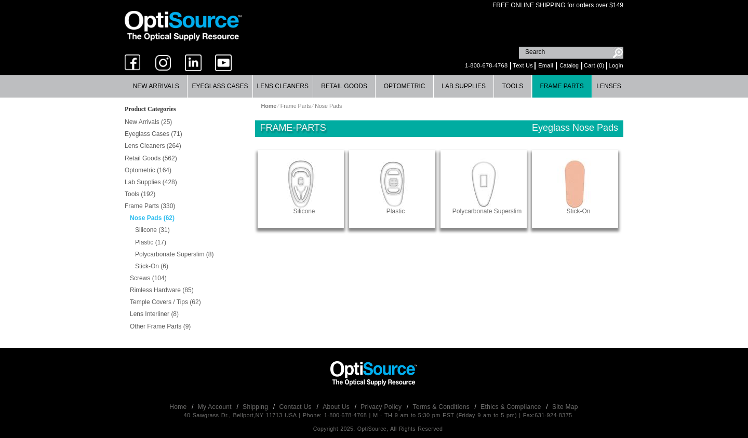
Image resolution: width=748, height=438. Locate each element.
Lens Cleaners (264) (153, 145)
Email (545, 65)
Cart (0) (594, 65)
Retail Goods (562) (151, 158)
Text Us (523, 65)
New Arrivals (156, 86)
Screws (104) (148, 278)
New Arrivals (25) (148, 122)
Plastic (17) (150, 242)
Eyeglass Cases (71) (153, 134)
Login (616, 65)
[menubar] (373, 86)
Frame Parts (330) (150, 206)
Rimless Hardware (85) (162, 290)
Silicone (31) (152, 230)
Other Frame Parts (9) (160, 326)
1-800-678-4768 (486, 65)
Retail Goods (344, 86)
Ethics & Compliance (511, 406)
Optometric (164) (148, 170)
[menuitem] (156, 86)
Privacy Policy (382, 406)
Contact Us (296, 406)
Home (179, 406)
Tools (512, 86)
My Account (216, 406)
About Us (337, 406)
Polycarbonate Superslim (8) (174, 254)
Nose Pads (328, 106)
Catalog (569, 65)
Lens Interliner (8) (154, 314)
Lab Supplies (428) (151, 182)
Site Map (565, 406)
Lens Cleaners (283, 86)
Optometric (404, 86)
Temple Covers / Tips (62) (165, 302)
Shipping (256, 406)
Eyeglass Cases (220, 86)
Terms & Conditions (442, 406)
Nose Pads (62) (152, 218)
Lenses (608, 86)
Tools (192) (140, 194)
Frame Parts (561, 86)
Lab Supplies (464, 86)
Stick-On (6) (151, 266)
